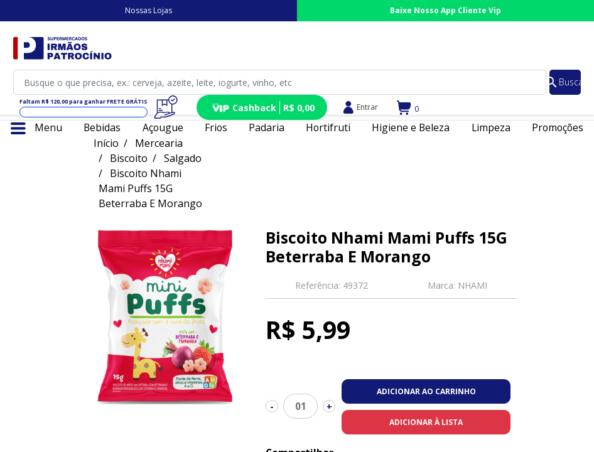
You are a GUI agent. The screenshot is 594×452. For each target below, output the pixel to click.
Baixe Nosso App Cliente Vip (445, 10)
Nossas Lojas (148, 10)
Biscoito (129, 158)
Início (106, 143)
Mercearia (159, 143)
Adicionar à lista (426, 422)
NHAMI (472, 285)
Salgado (183, 158)
